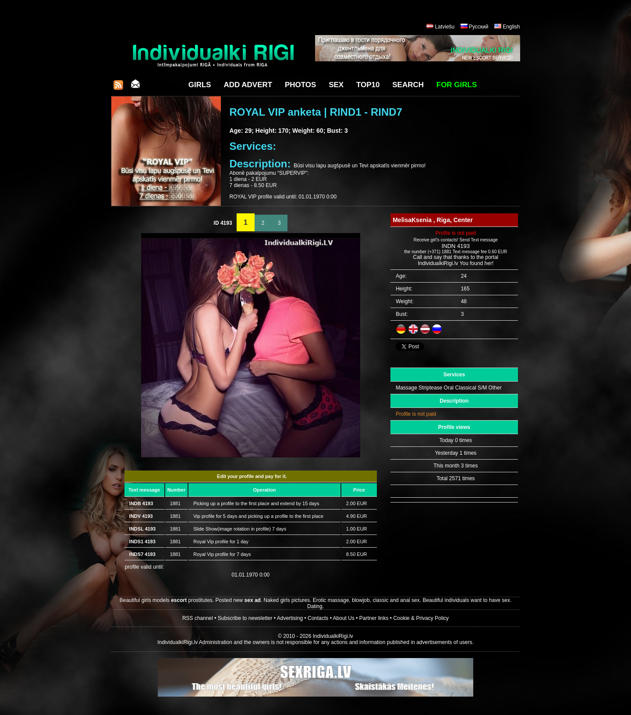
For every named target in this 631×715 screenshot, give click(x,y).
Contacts (318, 618)
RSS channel (197, 618)
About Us (343, 618)
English (511, 27)
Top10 (368, 85)
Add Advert (247, 85)
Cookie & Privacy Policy (421, 618)
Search (408, 85)
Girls (199, 85)
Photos (300, 85)
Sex (336, 85)
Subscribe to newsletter (245, 618)
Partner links (374, 618)
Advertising (290, 618)
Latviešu (445, 27)
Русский (479, 27)
